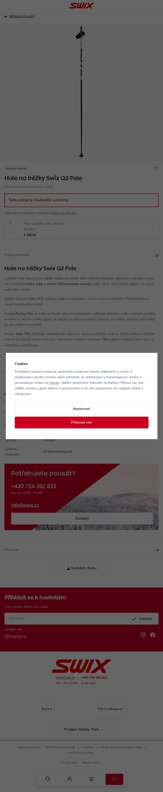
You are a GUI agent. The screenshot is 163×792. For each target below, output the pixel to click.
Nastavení (81, 409)
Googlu (54, 383)
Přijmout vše (81, 422)
